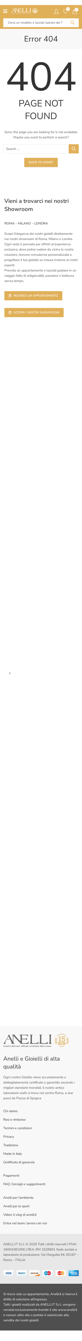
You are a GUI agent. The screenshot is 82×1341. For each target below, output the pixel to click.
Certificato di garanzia (19, 1162)
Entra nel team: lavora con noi (25, 1223)
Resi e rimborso (14, 1119)
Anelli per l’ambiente (18, 1197)
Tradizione (10, 1145)
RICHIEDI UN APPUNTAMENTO (33, 296)
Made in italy (12, 1153)
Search (72, 22)
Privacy (8, 1136)
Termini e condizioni (17, 1128)
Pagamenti (11, 1175)
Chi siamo (10, 1111)
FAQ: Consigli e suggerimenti (24, 1184)
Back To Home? (41, 162)
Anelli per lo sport (16, 1206)
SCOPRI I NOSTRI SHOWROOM (34, 312)
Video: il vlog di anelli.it (20, 1214)
